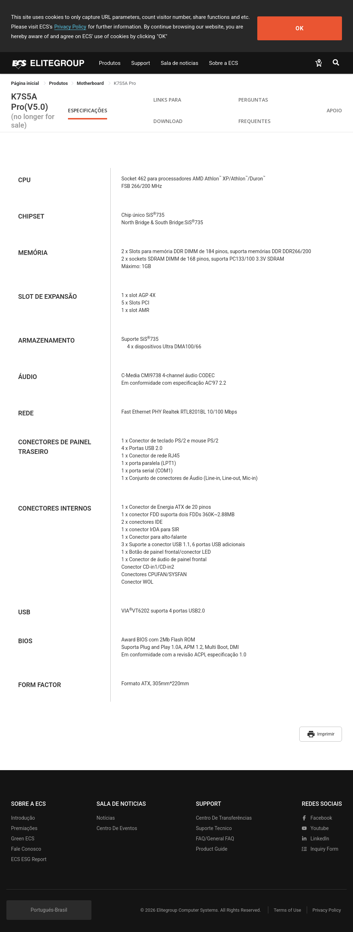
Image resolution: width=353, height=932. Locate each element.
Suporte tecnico (214, 826)
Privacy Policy (42, 27)
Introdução (23, 816)
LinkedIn (315, 836)
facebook (317, 816)
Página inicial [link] (25, 83)
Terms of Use (283, 908)
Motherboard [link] (91, 83)
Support (140, 63)
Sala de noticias (180, 63)
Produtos (110, 63)
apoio (334, 110)
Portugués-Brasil (49, 908)
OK (316, 27)
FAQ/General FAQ (215, 836)
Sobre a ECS (223, 63)
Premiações (24, 826)
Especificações (87, 110)
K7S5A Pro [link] (125, 83)
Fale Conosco (26, 847)
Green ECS (23, 836)
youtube (315, 826)
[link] (58, 83)
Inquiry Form (320, 847)
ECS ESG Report (29, 857)
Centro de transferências (224, 816)
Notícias (105, 816)
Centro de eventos (116, 826)
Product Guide (211, 847)
